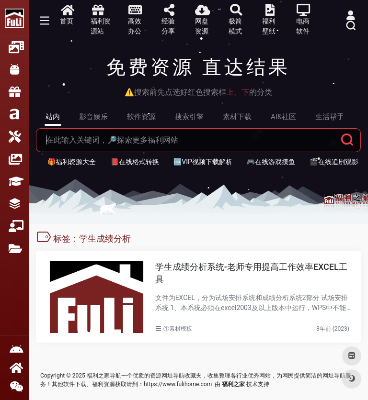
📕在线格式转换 (134, 162)
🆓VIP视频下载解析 (202, 162)
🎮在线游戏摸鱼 (271, 162)
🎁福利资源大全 (71, 162)
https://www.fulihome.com (178, 384)
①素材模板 (177, 328)
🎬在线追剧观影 (334, 162)
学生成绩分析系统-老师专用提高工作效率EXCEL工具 (251, 273)
